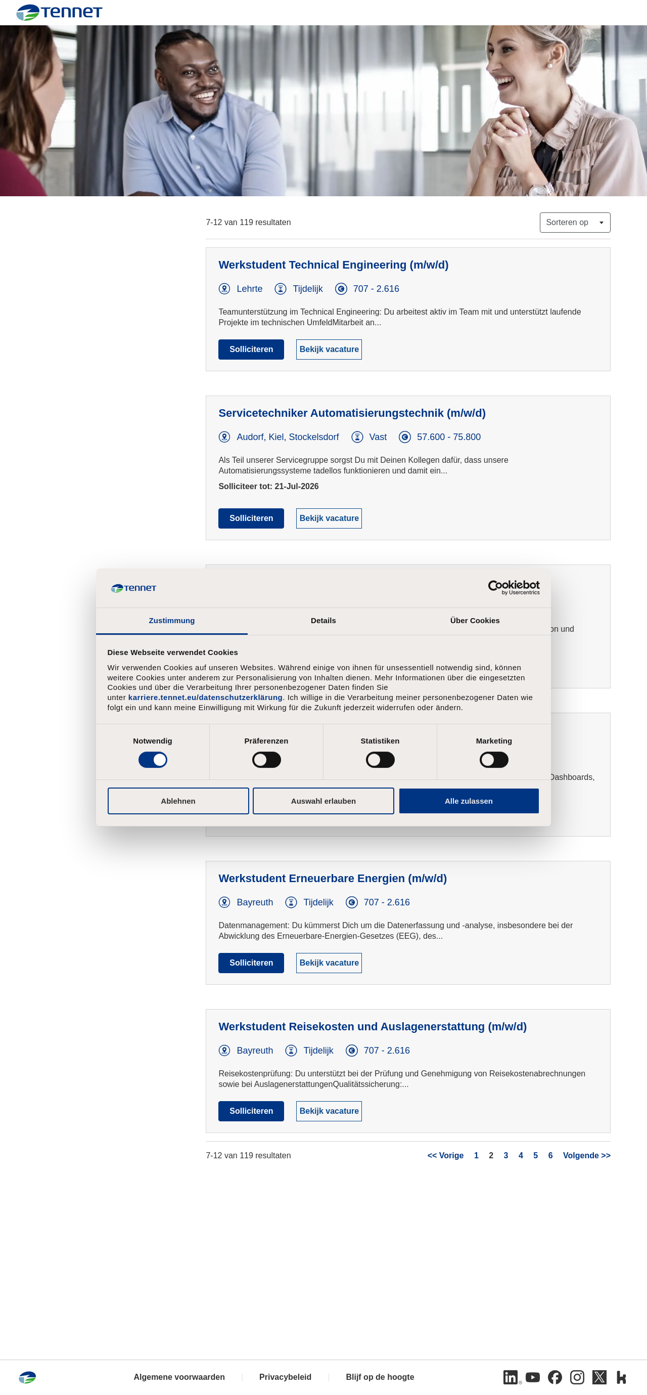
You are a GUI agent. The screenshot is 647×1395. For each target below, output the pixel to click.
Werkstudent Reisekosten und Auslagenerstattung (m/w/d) (372, 1026)
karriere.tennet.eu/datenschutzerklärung (205, 697)
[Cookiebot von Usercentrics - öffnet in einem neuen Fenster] (495, 587)
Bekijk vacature (329, 349)
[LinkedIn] (510, 1377)
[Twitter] (599, 1377)
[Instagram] (577, 1377)
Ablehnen (178, 801)
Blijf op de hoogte (380, 1377)
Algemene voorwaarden (179, 1377)
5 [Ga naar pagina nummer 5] (535, 1155)
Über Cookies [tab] (475, 620)
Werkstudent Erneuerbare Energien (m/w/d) (332, 878)
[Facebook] (555, 1377)
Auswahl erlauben (323, 801)
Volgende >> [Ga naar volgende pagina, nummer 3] (587, 1155)
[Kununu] (622, 1377)
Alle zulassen (469, 801)
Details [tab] (323, 620)
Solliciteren (251, 349)
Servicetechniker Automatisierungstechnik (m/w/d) (352, 413)
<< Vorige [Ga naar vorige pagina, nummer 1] (446, 1155)
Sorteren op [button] (567, 222)
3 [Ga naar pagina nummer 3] (506, 1155)
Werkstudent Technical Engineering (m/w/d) (333, 264)
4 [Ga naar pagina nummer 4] (521, 1155)
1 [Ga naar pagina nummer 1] (476, 1155)
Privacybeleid (285, 1377)
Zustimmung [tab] (172, 620)
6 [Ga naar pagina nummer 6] (550, 1155)
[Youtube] (533, 1377)
